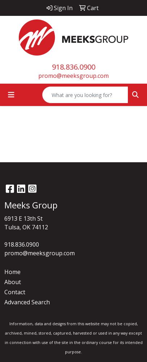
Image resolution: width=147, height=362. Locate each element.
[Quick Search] (85, 95)
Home (12, 272)
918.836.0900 (73, 67)
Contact (14, 292)
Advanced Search (27, 302)
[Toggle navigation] (11, 95)
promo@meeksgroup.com (73, 76)
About (12, 282)
